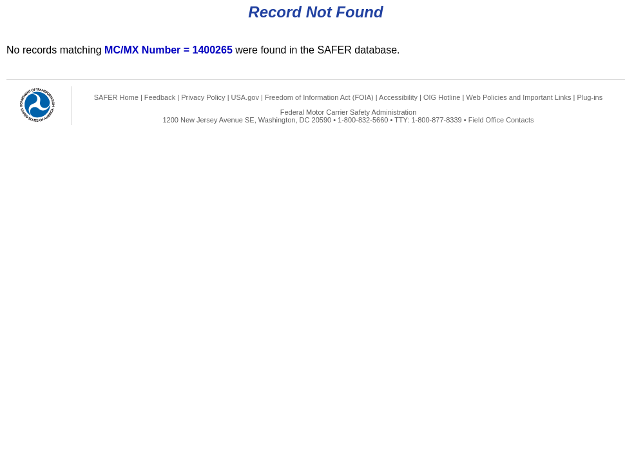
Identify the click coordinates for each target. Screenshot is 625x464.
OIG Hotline (441, 97)
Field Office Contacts (501, 120)
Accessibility (398, 97)
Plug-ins (589, 97)
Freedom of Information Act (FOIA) (319, 97)
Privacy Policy (203, 97)
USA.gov (245, 97)
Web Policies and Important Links (518, 97)
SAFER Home (116, 97)
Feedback (159, 97)
